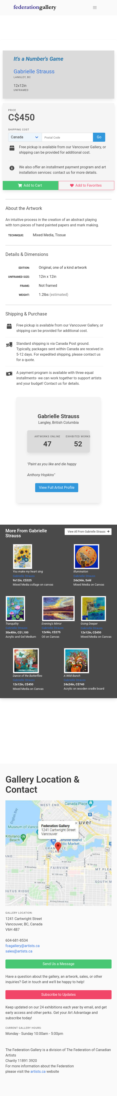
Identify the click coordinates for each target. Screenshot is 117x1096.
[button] (95, 8)
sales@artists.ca (18, 951)
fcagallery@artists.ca (22, 946)
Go (99, 137)
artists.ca (38, 1071)
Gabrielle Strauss (34, 71)
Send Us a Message (58, 964)
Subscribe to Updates (58, 994)
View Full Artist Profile (56, 487)
